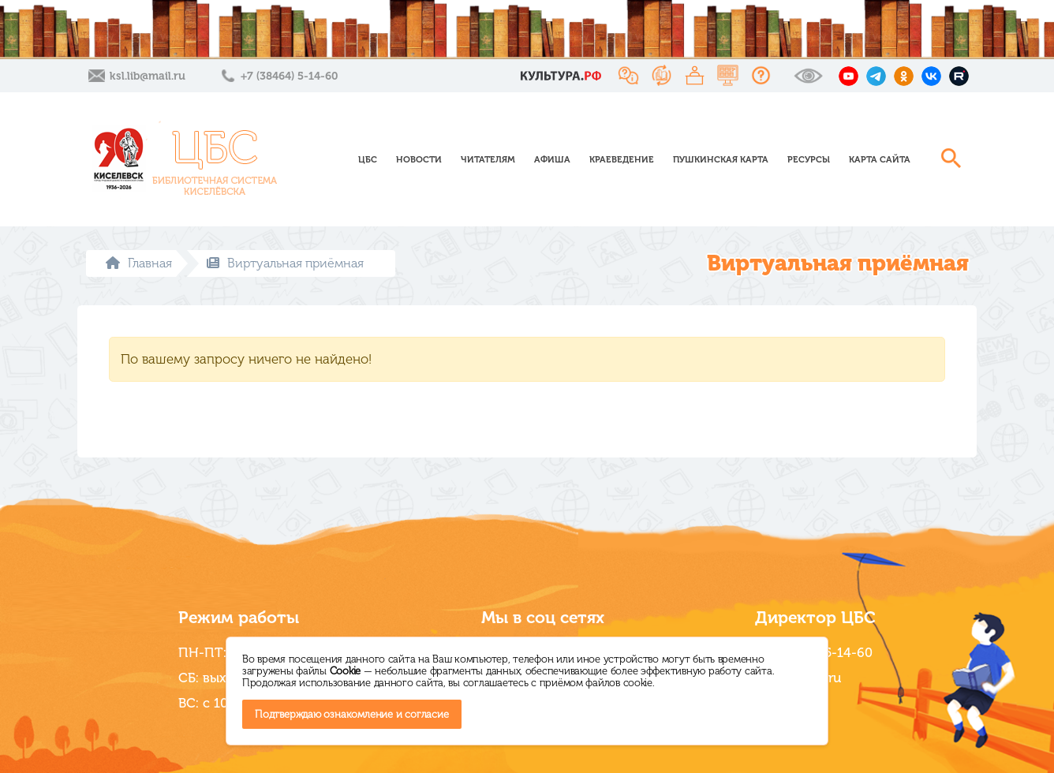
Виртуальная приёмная (285, 263)
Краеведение (621, 159)
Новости (419, 159)
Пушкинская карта (720, 159)
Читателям (488, 159)
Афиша (552, 159)
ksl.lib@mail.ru (147, 76)
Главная (139, 263)
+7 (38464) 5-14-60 (289, 76)
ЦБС (367, 159)
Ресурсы (808, 159)
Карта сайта (879, 159)
